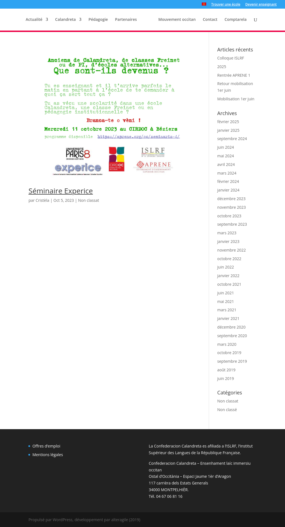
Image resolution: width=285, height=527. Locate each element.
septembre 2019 (232, 361)
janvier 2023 (228, 241)
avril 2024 (226, 164)
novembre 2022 (231, 250)
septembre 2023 (232, 224)
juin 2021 (225, 292)
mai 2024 (225, 155)
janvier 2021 (228, 318)
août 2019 (226, 369)
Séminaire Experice (60, 191)
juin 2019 (225, 378)
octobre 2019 (229, 352)
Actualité (34, 20)
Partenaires (126, 20)
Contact (210, 20)
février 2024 (228, 181)
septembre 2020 (232, 335)
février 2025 (228, 121)
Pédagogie (98, 20)
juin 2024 (225, 147)
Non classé (227, 409)
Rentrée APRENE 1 (233, 75)
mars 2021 (227, 309)
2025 (221, 66)
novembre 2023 (231, 207)
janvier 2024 (228, 190)
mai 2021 (225, 301)
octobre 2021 (229, 284)
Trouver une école (225, 5)
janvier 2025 (228, 130)
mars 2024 (227, 173)
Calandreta (65, 20)
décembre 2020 (231, 327)
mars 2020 (227, 344)
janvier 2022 (228, 275)
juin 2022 (225, 267)
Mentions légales (47, 454)
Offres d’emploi (46, 446)
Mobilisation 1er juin (235, 98)
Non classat (88, 200)
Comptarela (236, 20)
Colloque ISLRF (230, 58)
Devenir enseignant (261, 5)
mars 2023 (227, 232)
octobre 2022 (229, 258)
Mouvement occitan (177, 20)
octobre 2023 (229, 215)
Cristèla (42, 200)
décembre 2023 (231, 198)
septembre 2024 (232, 138)
